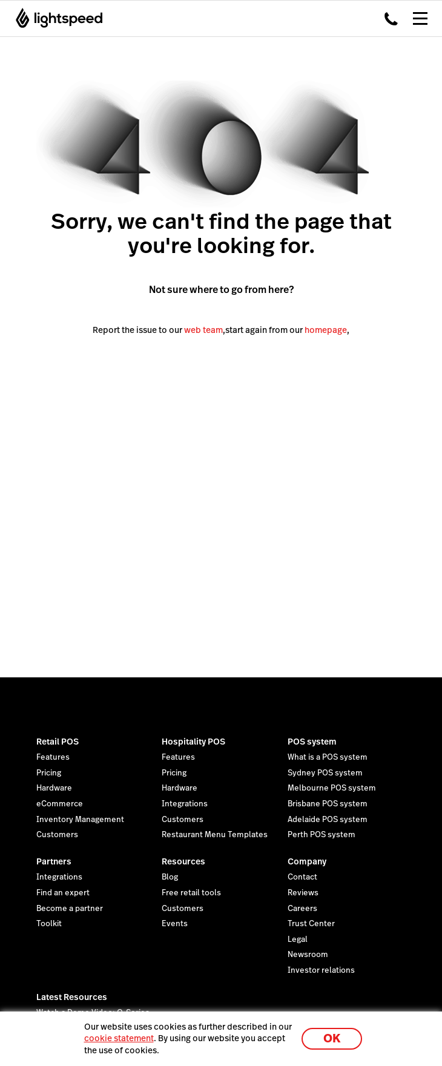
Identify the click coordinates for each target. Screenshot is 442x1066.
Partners (53, 861)
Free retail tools (191, 892)
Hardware (54, 788)
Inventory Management (80, 819)
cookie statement (119, 1038)
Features (53, 757)
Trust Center (311, 923)
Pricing (48, 773)
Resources (183, 861)
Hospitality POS (193, 741)
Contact (302, 877)
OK (331, 1038)
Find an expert (63, 892)
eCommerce (59, 803)
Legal (298, 939)
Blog (170, 877)
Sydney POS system (325, 773)
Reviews (303, 892)
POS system (312, 741)
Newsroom (308, 954)
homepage (326, 330)
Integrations (185, 803)
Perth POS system (321, 834)
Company (307, 861)
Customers (57, 834)
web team (203, 330)
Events (175, 923)
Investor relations (321, 970)
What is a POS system (328, 757)
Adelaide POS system (328, 819)
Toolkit (49, 923)
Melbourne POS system (332, 788)
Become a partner (69, 908)
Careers (302, 908)
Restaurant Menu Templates (215, 834)
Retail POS (57, 741)
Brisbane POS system (328, 803)
